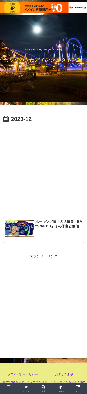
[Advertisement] (43, 169)
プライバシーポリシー (22, 374)
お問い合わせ (64, 374)
